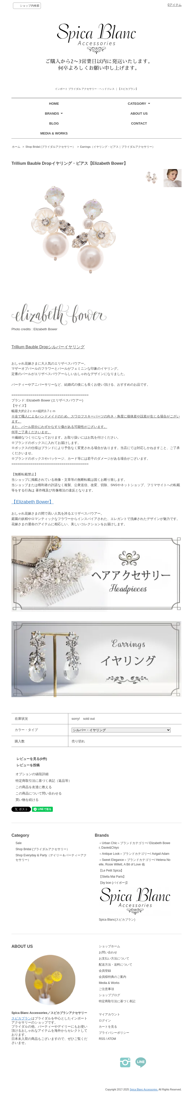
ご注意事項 (106, 989)
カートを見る (108, 1026)
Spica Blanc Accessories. (144, 1089)
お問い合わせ (108, 952)
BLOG (54, 123)
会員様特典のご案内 (112, 977)
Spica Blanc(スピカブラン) (135, 904)
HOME (54, 104)
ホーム (16, 146)
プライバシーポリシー (114, 1033)
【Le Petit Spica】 (111, 870)
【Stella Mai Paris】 (112, 876)
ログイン (105, 1020)
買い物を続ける (27, 800)
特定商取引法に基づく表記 (117, 1001)
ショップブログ (109, 995)
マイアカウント (109, 1014)
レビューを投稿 (28, 765)
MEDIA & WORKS (54, 133)
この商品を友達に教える (33, 787)
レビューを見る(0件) (32, 759)
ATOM (111, 1039)
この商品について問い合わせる (38, 793)
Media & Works (109, 983)
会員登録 (105, 970)
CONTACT (139, 123)
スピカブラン (21, 1018)
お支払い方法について (114, 958)
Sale (18, 843)
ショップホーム (109, 946)
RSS (102, 1039)
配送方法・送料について (115, 964)
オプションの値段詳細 (32, 774)
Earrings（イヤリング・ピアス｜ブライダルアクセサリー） (117, 146)
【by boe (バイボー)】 (114, 883)
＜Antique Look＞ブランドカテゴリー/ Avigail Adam (134, 854)
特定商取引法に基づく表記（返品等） (43, 781)
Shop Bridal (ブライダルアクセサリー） (50, 146)
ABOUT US (139, 113)
